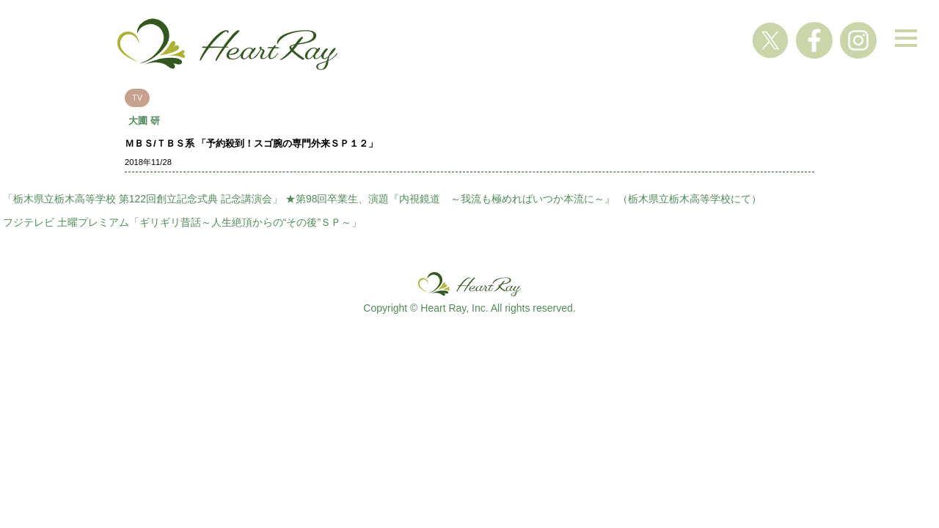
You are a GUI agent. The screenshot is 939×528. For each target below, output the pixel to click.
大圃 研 (144, 120)
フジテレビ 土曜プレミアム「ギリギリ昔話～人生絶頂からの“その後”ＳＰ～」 (182, 222)
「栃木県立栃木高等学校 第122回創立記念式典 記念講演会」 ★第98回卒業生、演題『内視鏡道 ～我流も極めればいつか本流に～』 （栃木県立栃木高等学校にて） (382, 199)
